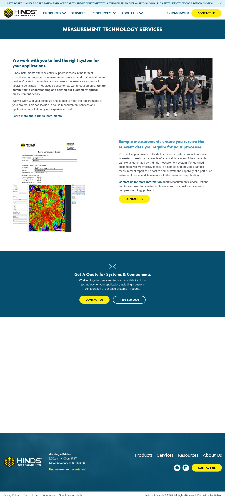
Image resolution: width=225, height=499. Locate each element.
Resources (101, 13)
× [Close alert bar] (221, 3)
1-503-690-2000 (178, 13)
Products (52, 13)
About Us (129, 13)
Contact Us (206, 13)
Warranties (49, 495)
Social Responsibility (70, 495)
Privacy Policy (11, 495)
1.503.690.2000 (58, 462)
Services (79, 13)
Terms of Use (30, 495)
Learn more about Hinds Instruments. (37, 116)
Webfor (218, 495)
